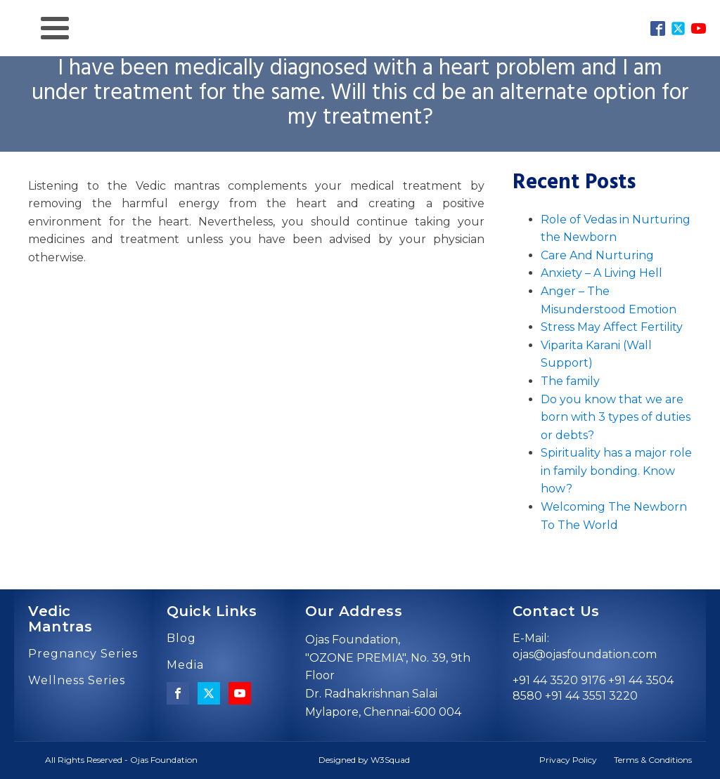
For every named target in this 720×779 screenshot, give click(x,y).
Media (185, 665)
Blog (181, 638)
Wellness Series (76, 680)
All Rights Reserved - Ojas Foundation (121, 759)
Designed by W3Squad (364, 759)
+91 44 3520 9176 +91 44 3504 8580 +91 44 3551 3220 (593, 688)
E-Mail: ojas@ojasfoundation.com (585, 645)
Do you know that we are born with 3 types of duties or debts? (615, 417)
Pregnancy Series (83, 654)
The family (570, 381)
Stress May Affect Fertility (612, 327)
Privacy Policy (568, 759)
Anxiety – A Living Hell (601, 273)
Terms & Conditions (653, 759)
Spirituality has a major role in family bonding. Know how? (616, 470)
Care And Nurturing (597, 255)
